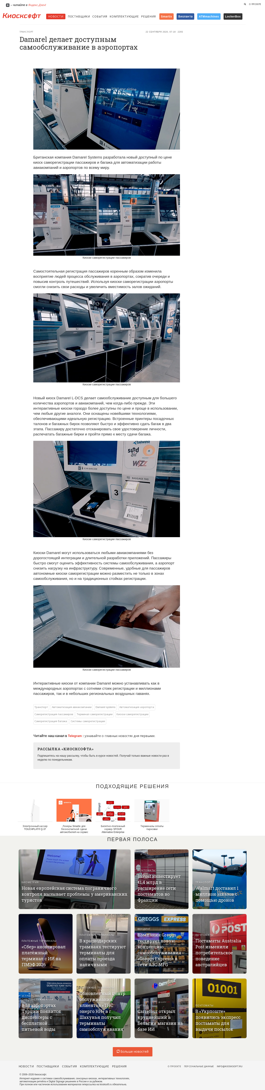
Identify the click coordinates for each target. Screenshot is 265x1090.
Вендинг (144, 929)
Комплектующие (124, 16)
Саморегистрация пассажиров (53, 714)
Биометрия (30, 882)
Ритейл (143, 1005)
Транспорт (26, 32)
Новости (55, 16)
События (99, 16)
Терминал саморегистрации (95, 714)
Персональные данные (199, 1066)
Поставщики (79, 16)
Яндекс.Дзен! (37, 5)
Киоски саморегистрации (133, 714)
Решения (148, 16)
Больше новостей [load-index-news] (133, 1051)
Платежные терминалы (39, 941)
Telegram (75, 736)
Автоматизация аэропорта (136, 707)
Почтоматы (147, 870)
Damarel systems (105, 707)
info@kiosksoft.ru (229, 1066)
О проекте (255, 4)
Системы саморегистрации (88, 721)
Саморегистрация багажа (50, 721)
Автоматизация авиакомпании (72, 707)
